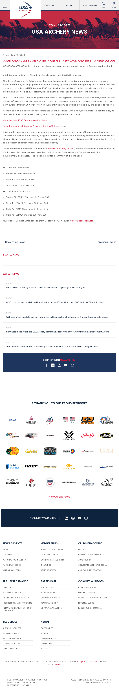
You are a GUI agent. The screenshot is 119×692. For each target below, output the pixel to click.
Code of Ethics (48, 638)
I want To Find (89, 5)
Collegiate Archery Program (92, 565)
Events (70, 5)
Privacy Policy (14, 682)
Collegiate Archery (50, 598)
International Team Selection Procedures (17, 609)
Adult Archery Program (90, 570)
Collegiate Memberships (52, 560)
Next (113, 242)
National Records (12, 565)
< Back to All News (14, 242)
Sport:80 (108, 682)
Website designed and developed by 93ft (90, 680)
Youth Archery (48, 587)
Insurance (46, 565)
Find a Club (83, 549)
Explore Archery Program (91, 555)
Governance (47, 628)
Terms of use (28, 682)
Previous (103, 242)
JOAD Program (85, 560)
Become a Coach (86, 592)
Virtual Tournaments (51, 608)
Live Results (9, 555)
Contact (58, 664)
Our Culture (9, 587)
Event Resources (11, 648)
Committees (47, 643)
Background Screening (90, 608)
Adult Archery (48, 592)
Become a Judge (86, 603)
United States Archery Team (16, 598)
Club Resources (11, 633)
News (5, 549)
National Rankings (12, 592)
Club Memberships (49, 555)
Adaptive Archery (49, 603)
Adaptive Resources (12, 638)
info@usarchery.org (87, 661)
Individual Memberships (52, 549)
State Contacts (49, 570)
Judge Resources (11, 643)
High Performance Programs (17, 603)
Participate (50, 5)
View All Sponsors (59, 496)
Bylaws (44, 633)
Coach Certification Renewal (93, 598)
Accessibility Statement (19, 685)
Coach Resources (87, 587)
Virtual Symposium (12, 570)
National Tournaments (14, 560)
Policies (45, 648)
